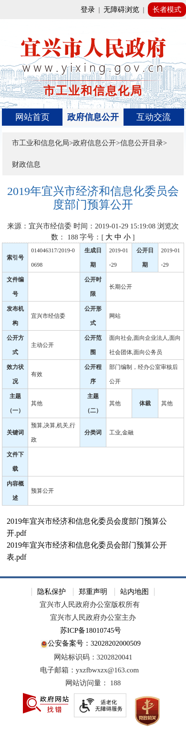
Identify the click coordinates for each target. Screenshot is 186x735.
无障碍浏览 (121, 9)
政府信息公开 (93, 117)
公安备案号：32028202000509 (91, 644)
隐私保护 (51, 591)
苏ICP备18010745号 (90, 630)
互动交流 (153, 117)
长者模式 (167, 9)
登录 (88, 9)
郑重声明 (93, 591)
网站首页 (32, 117)
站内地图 (134, 591)
